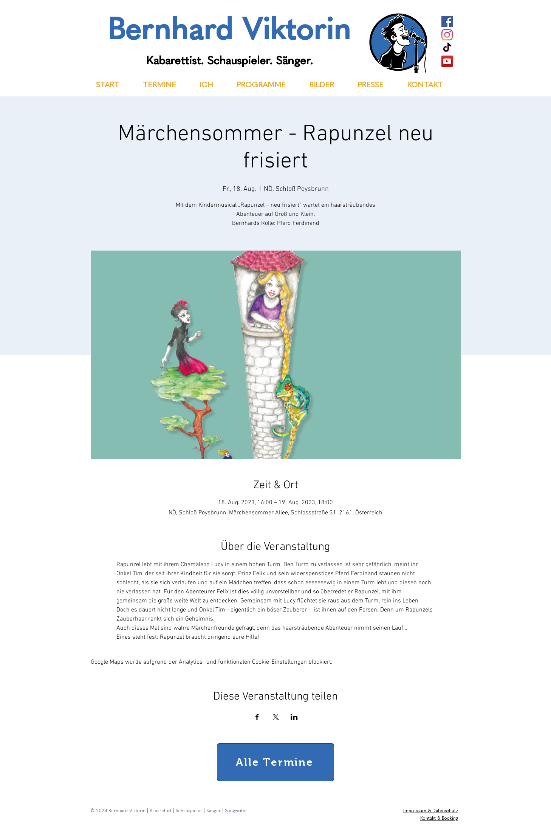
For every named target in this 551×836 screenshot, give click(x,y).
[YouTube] (447, 61)
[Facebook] (447, 21)
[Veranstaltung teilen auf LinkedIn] (294, 717)
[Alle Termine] (275, 762)
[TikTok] (447, 48)
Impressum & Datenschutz (430, 811)
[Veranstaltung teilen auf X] (275, 717)
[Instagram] (447, 34)
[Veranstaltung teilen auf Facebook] (257, 717)
